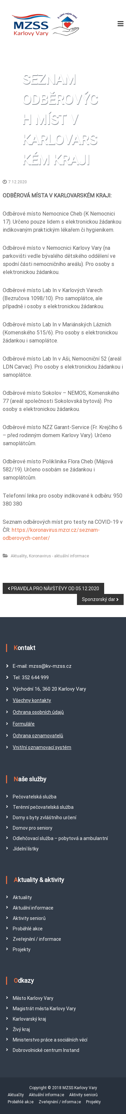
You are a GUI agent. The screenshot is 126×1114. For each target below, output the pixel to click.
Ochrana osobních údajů (38, 712)
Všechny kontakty (32, 700)
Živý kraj (21, 1029)
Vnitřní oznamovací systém (42, 747)
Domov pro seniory (32, 828)
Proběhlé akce (28, 928)
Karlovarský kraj (29, 1019)
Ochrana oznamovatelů (38, 735)
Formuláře (24, 724)
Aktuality (19, 556)
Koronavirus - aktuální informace (59, 556)
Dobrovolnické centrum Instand (46, 1050)
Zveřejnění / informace (37, 939)
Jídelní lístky (26, 848)
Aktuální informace (33, 908)
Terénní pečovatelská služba (43, 807)
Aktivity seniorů (29, 918)
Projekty (22, 949)
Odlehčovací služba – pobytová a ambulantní (60, 838)
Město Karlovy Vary (33, 998)
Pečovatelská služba (34, 796)
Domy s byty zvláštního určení (44, 817)
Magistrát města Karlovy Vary (44, 1008)
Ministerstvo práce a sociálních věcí (50, 1039)
